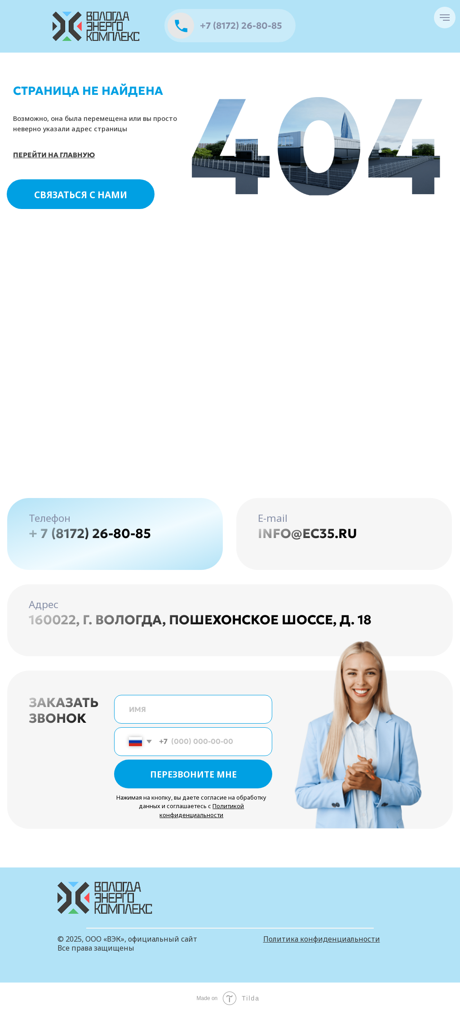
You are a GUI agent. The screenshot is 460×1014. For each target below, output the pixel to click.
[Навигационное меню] (445, 17)
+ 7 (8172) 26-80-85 (90, 533)
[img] (97, 26)
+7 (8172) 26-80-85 (241, 25)
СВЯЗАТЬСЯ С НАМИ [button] (80, 194)
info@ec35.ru (307, 533)
